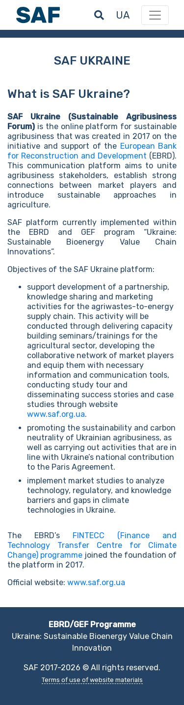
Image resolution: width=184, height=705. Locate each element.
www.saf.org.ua (56, 414)
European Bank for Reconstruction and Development (92, 150)
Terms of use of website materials (92, 679)
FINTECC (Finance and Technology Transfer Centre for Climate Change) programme (92, 545)
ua (123, 15)
